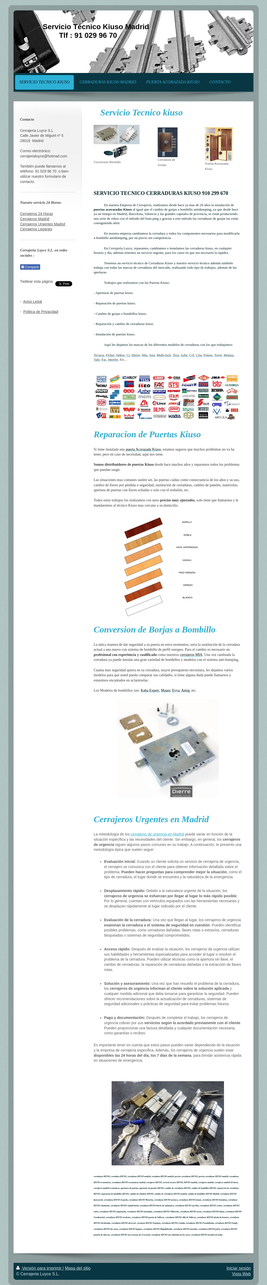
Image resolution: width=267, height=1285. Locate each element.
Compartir (30, 267)
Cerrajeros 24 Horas (36, 214)
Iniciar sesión (239, 1268)
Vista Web (241, 1274)
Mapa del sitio (78, 1268)
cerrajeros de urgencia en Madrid (157, 834)
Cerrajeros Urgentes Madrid (42, 224)
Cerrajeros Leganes (36, 229)
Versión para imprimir (39, 1268)
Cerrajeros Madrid (34, 219)
